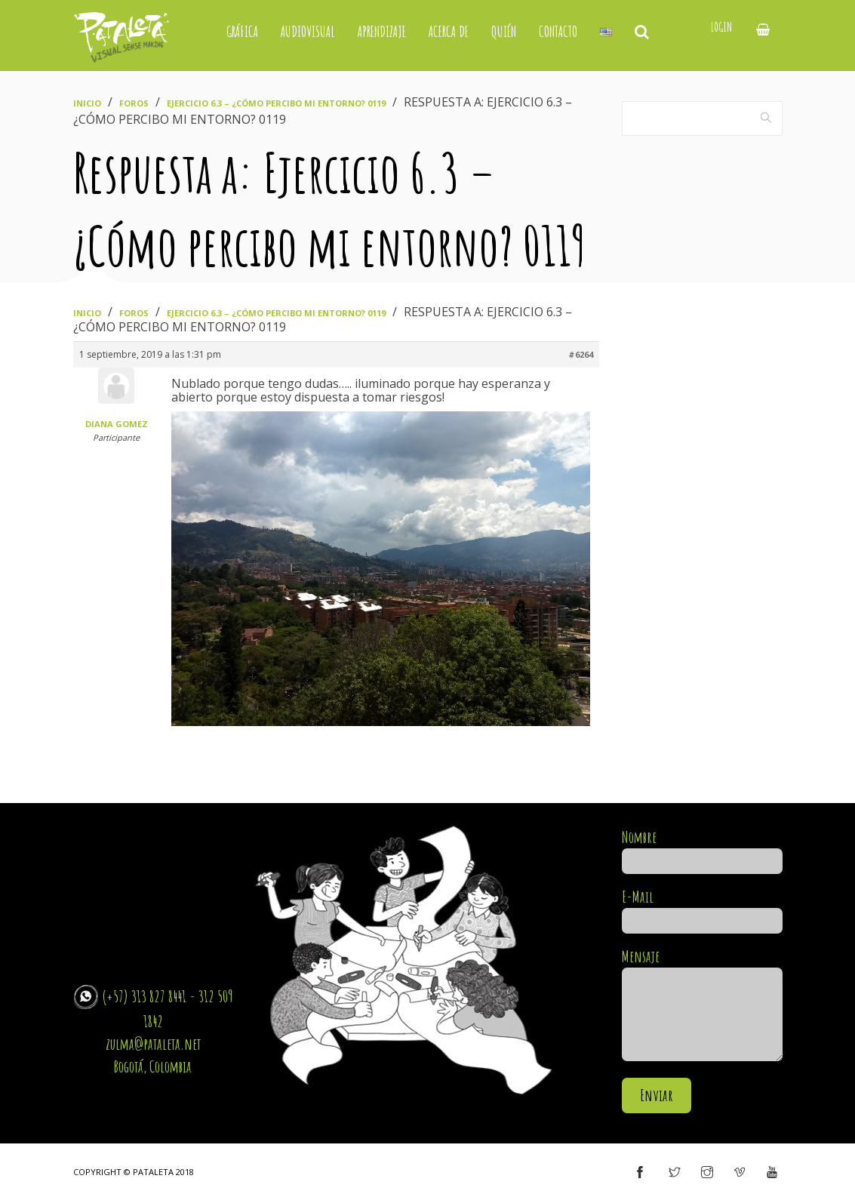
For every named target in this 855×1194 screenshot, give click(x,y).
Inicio (87, 103)
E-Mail (702, 909)
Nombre (702, 849)
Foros (134, 103)
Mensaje (702, 1005)
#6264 (580, 354)
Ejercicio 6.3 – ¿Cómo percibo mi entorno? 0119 (276, 103)
